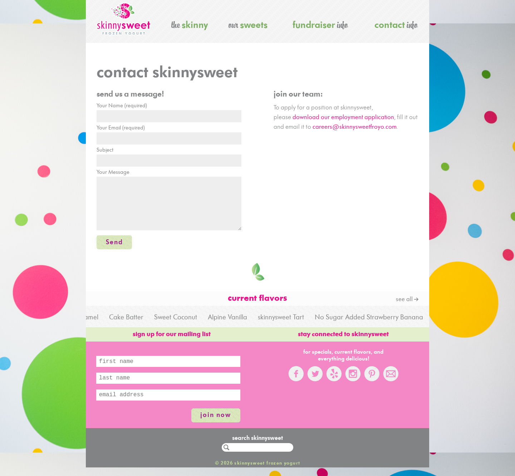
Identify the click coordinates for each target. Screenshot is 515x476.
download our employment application (343, 117)
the (189, 24)
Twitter (315, 378)
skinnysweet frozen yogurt (124, 18)
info (320, 24)
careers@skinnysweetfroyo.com (355, 127)
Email (390, 378)
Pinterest (371, 378)
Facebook (296, 378)
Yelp (334, 378)
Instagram (352, 378)
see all (404, 304)
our (248, 24)
